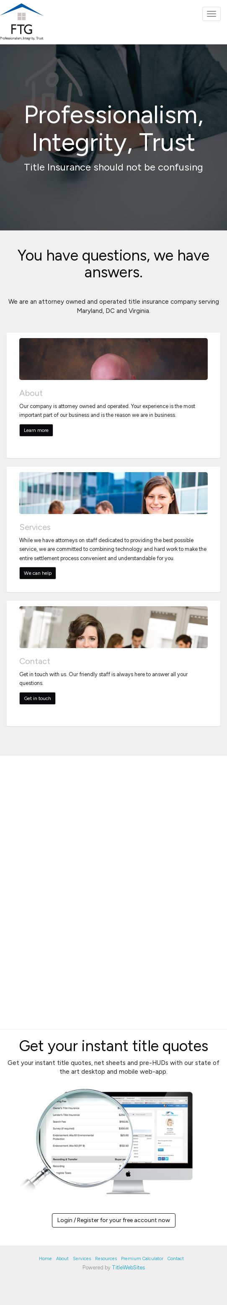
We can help (38, 573)
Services (82, 1258)
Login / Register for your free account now (113, 1220)
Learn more (36, 430)
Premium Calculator (142, 1258)
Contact (176, 1258)
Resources (106, 1258)
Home (45, 1258)
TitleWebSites (128, 1267)
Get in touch (37, 698)
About (62, 1258)
